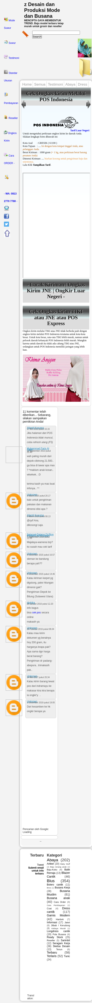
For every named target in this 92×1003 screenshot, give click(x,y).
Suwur (10, 42)
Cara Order (60, 902)
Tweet (40, 864)
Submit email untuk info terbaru (36, 870)
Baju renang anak (58, 867)
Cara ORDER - (9, 159)
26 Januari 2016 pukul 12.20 (40, 604)
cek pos (36, 612)
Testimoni (11, 57)
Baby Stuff (65, 864)
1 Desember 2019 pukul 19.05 (41, 702)
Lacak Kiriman (47, 285)
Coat (49, 908)
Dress (82, 84)
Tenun (59, 949)
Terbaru (52, 952)
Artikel (50, 863)
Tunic (67, 956)
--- (56, 225)
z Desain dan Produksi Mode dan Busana (42, 10)
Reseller (11, 117)
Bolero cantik (55, 884)
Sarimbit (65, 940)
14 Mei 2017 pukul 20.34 (38, 677)
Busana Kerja (62, 887)
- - (10, 197)
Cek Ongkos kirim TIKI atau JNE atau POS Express (56, 317)
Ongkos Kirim (10, 136)
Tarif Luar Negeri (79, 130)
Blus (51, 881)
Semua (39, 84)
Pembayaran (11, 98)
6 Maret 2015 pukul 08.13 (38, 516)
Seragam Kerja (61, 943)
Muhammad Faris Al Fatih (38, 449)
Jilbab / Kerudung (60, 925)
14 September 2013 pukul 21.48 (39, 451)
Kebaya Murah (58, 928)
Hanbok (60, 919)
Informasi (52, 922)
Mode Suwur (9, 23)
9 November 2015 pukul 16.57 (41, 555)
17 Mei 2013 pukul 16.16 (38, 429)
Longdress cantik (58, 931)
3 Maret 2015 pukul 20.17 (38, 496)
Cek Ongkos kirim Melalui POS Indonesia (56, 96)
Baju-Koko (52, 869)
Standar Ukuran (10, 76)
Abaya (70, 84)
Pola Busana (59, 934)
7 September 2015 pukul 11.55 (38, 537)
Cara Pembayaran (56, 905)
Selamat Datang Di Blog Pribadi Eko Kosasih (40, 535)
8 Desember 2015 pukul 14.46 (41, 574)
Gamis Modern (58, 915)
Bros (49, 888)
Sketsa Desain (61, 946)
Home (27, 84)
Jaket (67, 922)
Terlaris (51, 956)
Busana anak (58, 898)
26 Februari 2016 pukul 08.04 (40, 629)
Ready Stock (55, 937)
